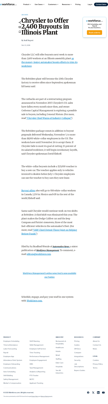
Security (77, 360)
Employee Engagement (38, 360)
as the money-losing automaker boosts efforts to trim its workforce (49, 62)
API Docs (77, 349)
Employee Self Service (38, 349)
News (95, 349)
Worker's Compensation (12, 383)
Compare (77, 353)
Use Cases (40, 4)
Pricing (77, 4)
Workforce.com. (34, 300)
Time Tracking (35, 353)
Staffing (58, 359)
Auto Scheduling (9, 372)
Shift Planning (35, 341)
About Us (96, 341)
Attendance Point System (12, 360)
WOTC (32, 379)
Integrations (78, 356)
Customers (53, 4)
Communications (9, 368)
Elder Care (59, 363)
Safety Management (10, 379)
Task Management (36, 368)
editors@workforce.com (39, 254)
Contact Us (97, 345)
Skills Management (36, 345)
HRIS (31, 364)
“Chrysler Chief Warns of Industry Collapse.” (49, 118)
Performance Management (39, 356)
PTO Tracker (34, 375)
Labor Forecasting (10, 349)
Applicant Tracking (36, 383)
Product (27, 4)
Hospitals (59, 367)
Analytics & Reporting (37, 372)
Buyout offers (28, 190)
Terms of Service (45, 396)
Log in (90, 4)
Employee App (8, 356)
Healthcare (60, 347)
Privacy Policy (98, 364)
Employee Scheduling (11, 341)
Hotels (58, 351)
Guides (77, 345)
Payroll (5, 353)
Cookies (96, 360)
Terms (95, 368)
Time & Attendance (10, 345)
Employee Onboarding (11, 364)
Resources (67, 4)
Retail (58, 355)
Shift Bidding (8, 375)
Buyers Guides (79, 370)
